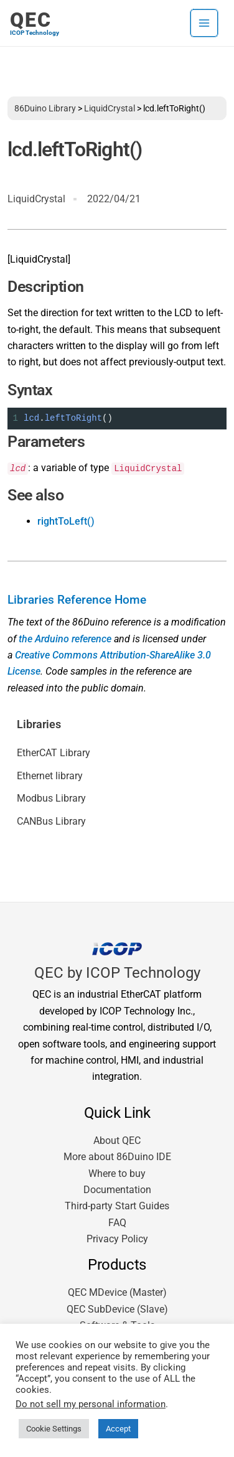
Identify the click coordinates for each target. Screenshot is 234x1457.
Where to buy (117, 1173)
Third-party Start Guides (117, 1206)
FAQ (117, 1223)
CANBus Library (51, 821)
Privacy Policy (117, 1239)
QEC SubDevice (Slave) (117, 1309)
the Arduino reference (65, 639)
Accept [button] (118, 1428)
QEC (31, 20)
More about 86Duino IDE (117, 1157)
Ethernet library (50, 776)
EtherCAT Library (53, 753)
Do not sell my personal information (91, 1404)
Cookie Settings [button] (54, 1428)
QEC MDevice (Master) (117, 1292)
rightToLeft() (66, 521)
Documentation (117, 1190)
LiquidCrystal (109, 108)
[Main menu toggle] (204, 23)
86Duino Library (45, 108)
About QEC (117, 1140)
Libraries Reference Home (76, 600)
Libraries (39, 724)
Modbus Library (51, 798)
